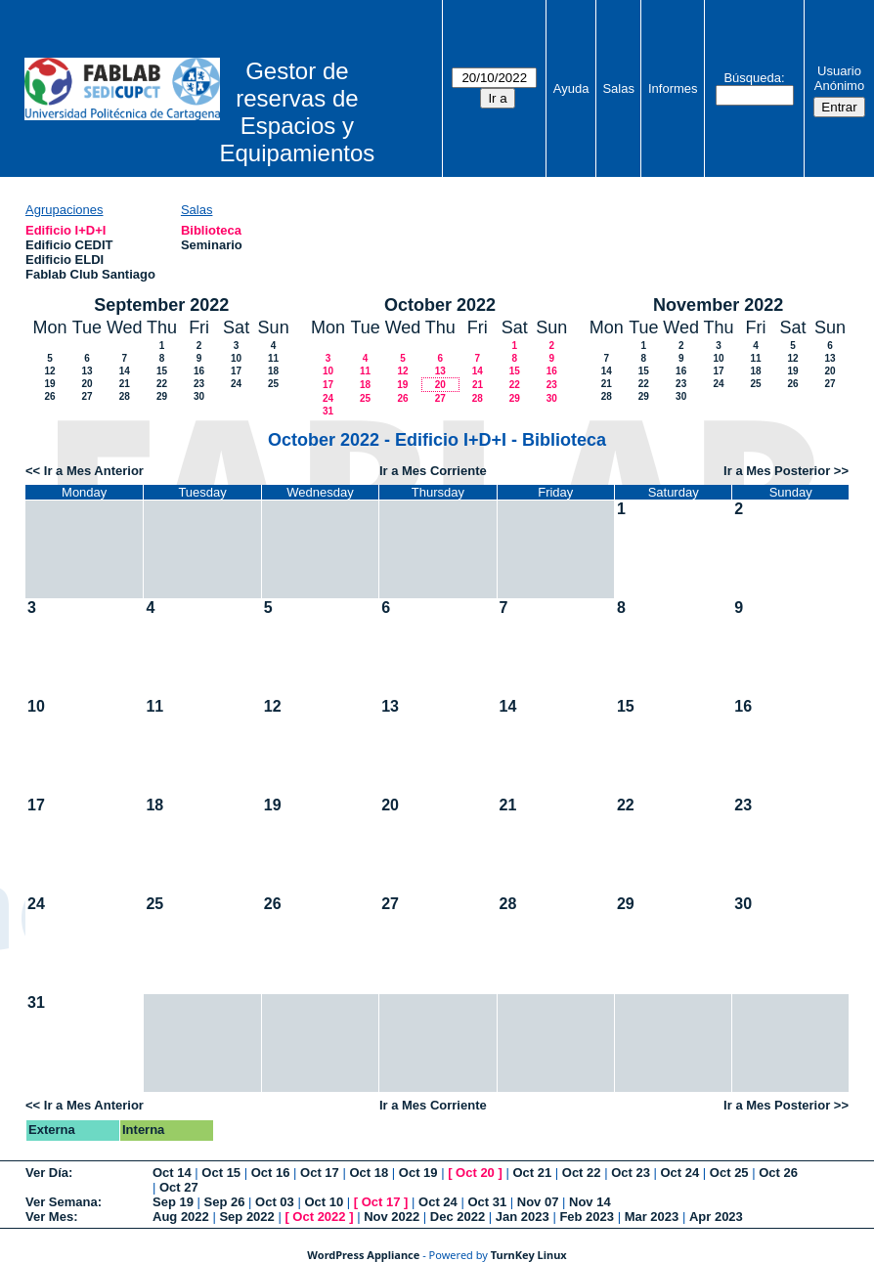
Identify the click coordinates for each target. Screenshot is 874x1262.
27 (86, 396)
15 (161, 371)
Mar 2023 (652, 1216)
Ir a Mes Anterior (94, 470)
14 (124, 371)
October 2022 (440, 305)
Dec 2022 (457, 1216)
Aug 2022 (181, 1216)
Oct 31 (486, 1202)
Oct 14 (172, 1172)
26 (49, 396)
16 (199, 371)
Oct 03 (274, 1202)
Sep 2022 (246, 1216)
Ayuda (571, 88)
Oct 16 (270, 1172)
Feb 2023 (586, 1216)
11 (273, 358)
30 (199, 396)
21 (124, 383)
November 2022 (718, 305)
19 (49, 383)
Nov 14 (590, 1202)
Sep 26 (224, 1202)
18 (273, 371)
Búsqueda (752, 77)
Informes (673, 88)
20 (86, 383)
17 (236, 371)
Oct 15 (220, 1172)
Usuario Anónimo (839, 78)
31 (328, 411)
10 (236, 358)
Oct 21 (531, 1172)
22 (161, 383)
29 (161, 396)
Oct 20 (475, 1172)
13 (86, 371)
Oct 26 (778, 1172)
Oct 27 (178, 1187)
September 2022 (161, 305)
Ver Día (46, 1172)
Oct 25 (729, 1172)
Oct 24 (680, 1172)
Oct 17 (319, 1172)
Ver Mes (49, 1216)
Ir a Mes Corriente (433, 470)
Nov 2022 (391, 1216)
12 (49, 371)
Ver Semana (61, 1202)
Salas (618, 88)
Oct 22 (581, 1172)
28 (124, 396)
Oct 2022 (318, 1216)
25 (273, 383)
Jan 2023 (522, 1216)
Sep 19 (173, 1202)
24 (236, 383)
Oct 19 (418, 1172)
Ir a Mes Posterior (776, 470)
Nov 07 (538, 1202)
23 (199, 383)
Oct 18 (368, 1172)
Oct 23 (630, 1172)
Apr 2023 (716, 1216)
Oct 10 (323, 1202)
